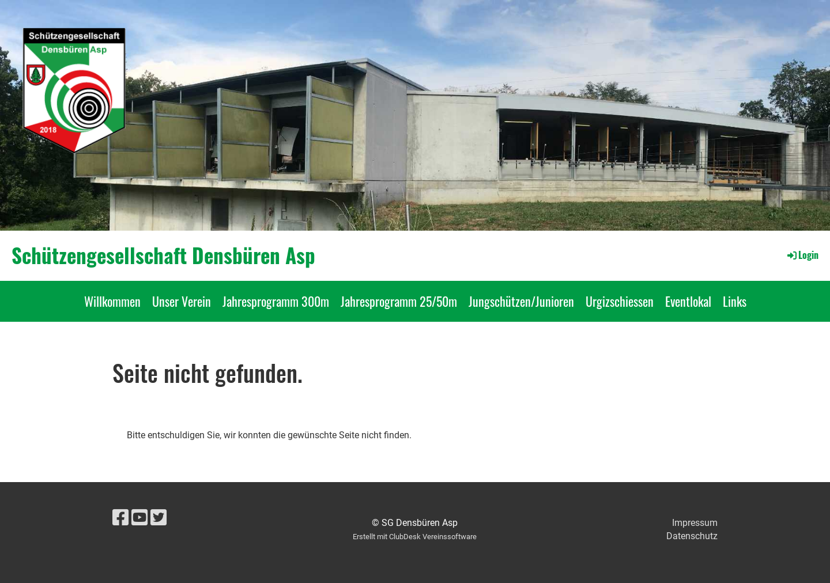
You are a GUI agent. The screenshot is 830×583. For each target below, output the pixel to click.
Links (734, 301)
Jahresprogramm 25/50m (399, 301)
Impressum (695, 522)
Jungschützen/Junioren (521, 301)
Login (802, 255)
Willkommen (112, 301)
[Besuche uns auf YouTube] (139, 518)
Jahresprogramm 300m (275, 301)
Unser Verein (181, 301)
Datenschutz (692, 536)
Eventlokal (688, 301)
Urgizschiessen (620, 301)
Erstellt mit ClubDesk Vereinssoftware (415, 536)
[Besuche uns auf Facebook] (120, 518)
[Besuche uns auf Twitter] (158, 518)
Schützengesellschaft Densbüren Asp (163, 255)
